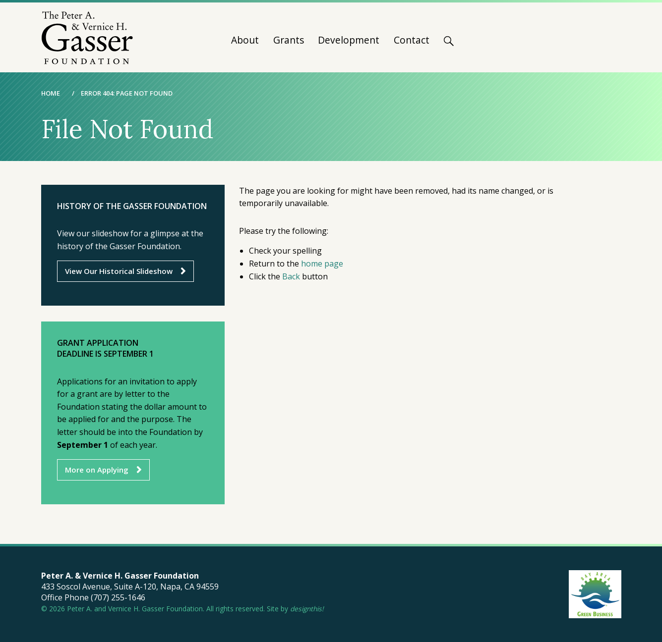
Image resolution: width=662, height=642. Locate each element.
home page (322, 263)
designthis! (307, 608)
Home (50, 93)
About (245, 41)
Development (348, 41)
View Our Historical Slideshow (119, 271)
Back (291, 276)
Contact (411, 41)
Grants (288, 41)
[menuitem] (245, 44)
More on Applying (96, 470)
